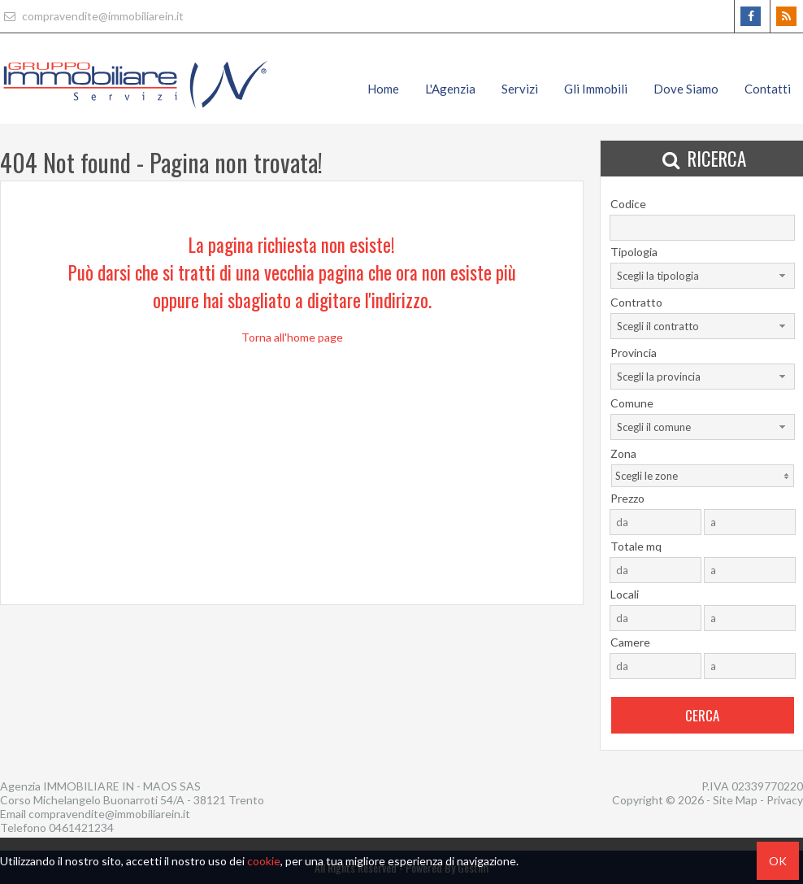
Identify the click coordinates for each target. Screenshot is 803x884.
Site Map (735, 800)
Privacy (784, 800)
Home (383, 88)
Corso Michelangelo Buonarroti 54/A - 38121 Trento (132, 800)
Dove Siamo (685, 88)
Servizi (519, 88)
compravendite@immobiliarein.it (92, 16)
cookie (263, 861)
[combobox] (702, 276)
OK (778, 861)
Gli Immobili (595, 88)
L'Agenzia (450, 88)
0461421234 (81, 827)
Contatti (767, 88)
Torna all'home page (292, 337)
